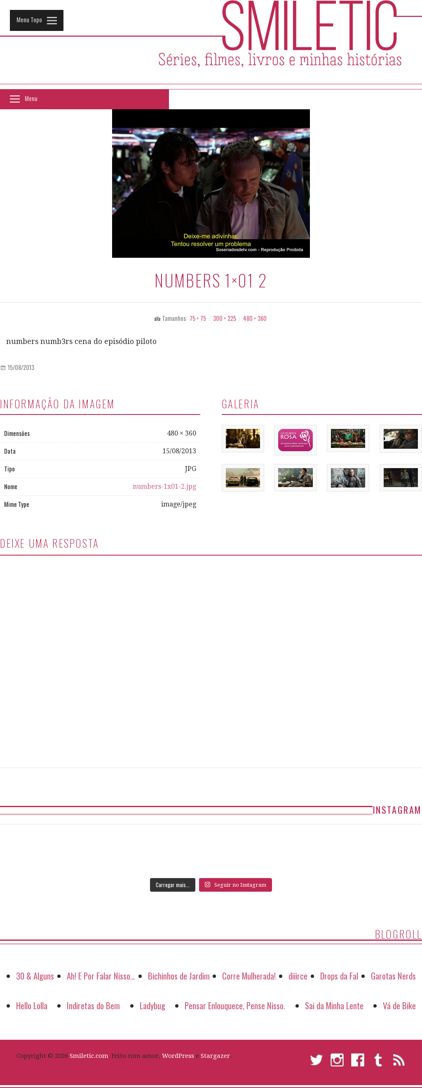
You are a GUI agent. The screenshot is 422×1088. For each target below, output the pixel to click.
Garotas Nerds (393, 975)
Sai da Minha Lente (334, 1005)
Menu (31, 98)
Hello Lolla (31, 1005)
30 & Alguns (35, 975)
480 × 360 (255, 318)
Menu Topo (29, 19)
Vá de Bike (399, 1005)
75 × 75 (198, 318)
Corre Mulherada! (249, 975)
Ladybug (152, 1005)
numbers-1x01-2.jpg (164, 486)
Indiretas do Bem (93, 1005)
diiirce (297, 975)
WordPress (178, 1056)
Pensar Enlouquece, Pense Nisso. (235, 1005)
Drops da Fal (339, 975)
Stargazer (215, 1056)
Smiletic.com (89, 1056)
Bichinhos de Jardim (179, 975)
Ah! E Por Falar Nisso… (101, 975)
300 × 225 (224, 318)
